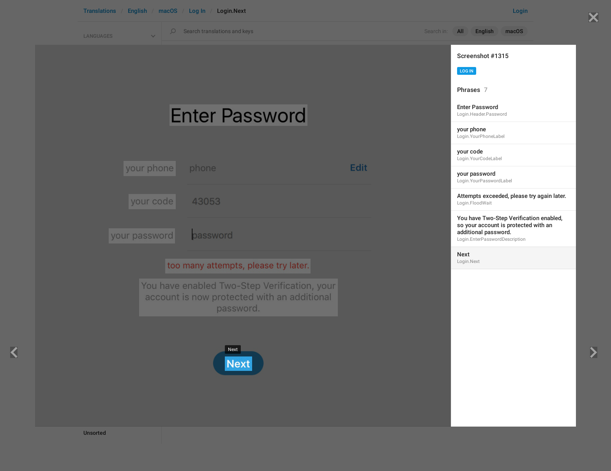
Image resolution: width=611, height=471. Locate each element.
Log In (466, 71)
